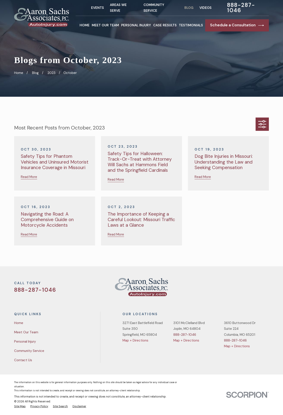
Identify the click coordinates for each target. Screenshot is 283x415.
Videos (205, 8)
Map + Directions (135, 340)
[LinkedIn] (266, 288)
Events (97, 8)
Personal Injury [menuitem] (136, 25)
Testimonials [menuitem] (191, 25)
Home (18, 323)
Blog (188, 8)
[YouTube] (256, 288)
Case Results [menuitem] (165, 25)
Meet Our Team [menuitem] (105, 25)
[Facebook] (245, 288)
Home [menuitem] (85, 25)
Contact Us (23, 360)
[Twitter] (235, 288)
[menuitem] (20, 406)
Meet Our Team (26, 332)
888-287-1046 (241, 7)
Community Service (29, 351)
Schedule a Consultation (237, 25)
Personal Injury (25, 341)
